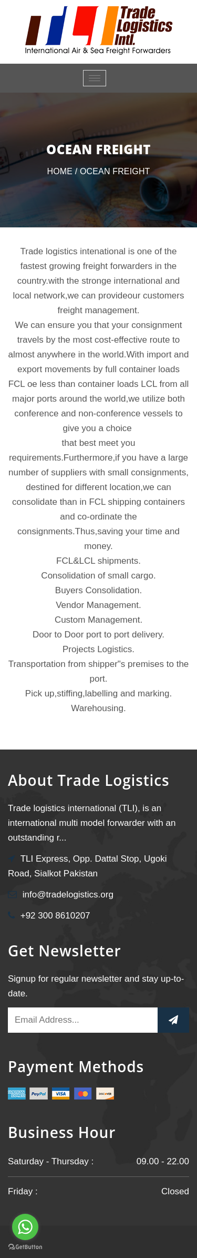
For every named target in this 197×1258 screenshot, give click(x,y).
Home (59, 171)
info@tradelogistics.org (68, 895)
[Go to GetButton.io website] (25, 1247)
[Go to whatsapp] (25, 1227)
